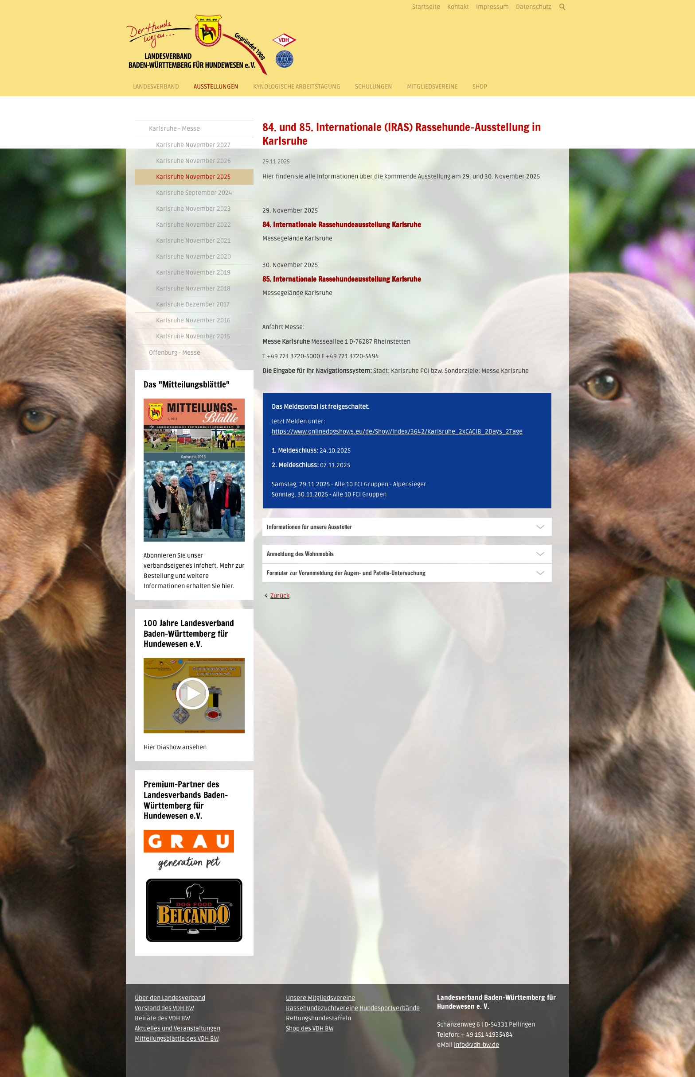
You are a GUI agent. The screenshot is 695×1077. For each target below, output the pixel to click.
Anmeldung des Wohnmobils (300, 554)
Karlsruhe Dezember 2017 (193, 304)
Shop (479, 86)
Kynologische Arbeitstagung (296, 86)
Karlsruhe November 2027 (193, 145)
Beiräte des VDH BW (162, 1018)
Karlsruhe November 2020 (193, 256)
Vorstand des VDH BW (164, 1008)
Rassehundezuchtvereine (322, 1008)
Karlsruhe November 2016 (193, 320)
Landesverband (156, 86)
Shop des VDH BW (309, 1028)
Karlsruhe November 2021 (193, 240)
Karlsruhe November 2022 (193, 225)
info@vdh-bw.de (476, 1045)
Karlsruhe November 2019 (193, 272)
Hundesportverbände (389, 1008)
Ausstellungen (216, 86)
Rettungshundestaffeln (318, 1018)
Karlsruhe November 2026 (193, 161)
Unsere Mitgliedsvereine (320, 998)
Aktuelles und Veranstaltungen (177, 1028)
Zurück (279, 596)
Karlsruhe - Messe (174, 128)
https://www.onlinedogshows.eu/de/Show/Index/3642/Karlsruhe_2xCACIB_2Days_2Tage (397, 431)
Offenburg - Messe (174, 352)
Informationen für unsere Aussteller (309, 527)
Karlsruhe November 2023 (193, 209)
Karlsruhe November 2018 (193, 288)
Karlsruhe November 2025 (193, 177)
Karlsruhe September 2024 (194, 193)
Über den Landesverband (170, 998)
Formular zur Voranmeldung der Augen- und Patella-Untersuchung (346, 573)
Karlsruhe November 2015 (193, 336)
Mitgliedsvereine (432, 86)
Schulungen (373, 86)
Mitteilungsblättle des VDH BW (177, 1038)
